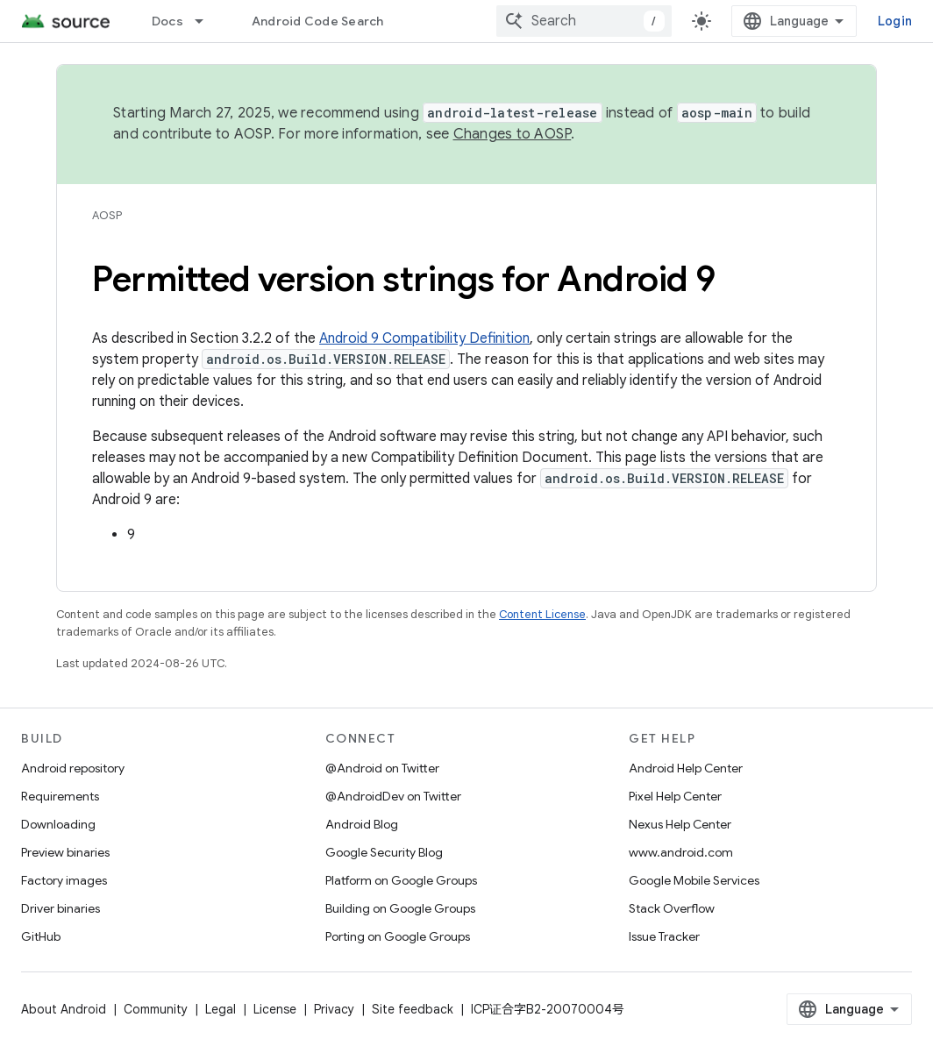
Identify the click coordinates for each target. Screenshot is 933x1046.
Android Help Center (686, 768)
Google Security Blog (384, 852)
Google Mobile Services (694, 880)
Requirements (60, 796)
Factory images (64, 880)
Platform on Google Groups (401, 880)
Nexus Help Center (680, 824)
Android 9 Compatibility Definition (424, 338)
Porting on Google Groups (397, 936)
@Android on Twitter (382, 768)
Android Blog (361, 824)
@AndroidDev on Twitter (393, 796)
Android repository (73, 768)
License (274, 1009)
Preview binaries (65, 852)
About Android (63, 1009)
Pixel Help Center (675, 796)
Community (156, 1009)
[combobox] (584, 21)
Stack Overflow (672, 908)
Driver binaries (60, 908)
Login (895, 21)
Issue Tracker (664, 936)
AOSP (107, 215)
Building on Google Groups (400, 908)
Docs (167, 21)
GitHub (41, 936)
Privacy (334, 1009)
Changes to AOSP (512, 134)
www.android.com (681, 852)
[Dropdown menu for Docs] (207, 21)
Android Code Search (318, 21)
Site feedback (412, 1009)
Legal (220, 1009)
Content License (542, 614)
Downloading (58, 824)
